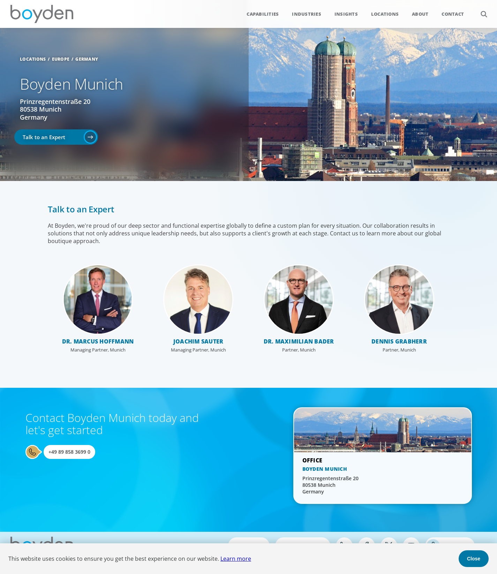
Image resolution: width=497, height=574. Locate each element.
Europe (61, 59)
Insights (346, 14)
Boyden (42, 14)
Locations (385, 14)
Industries (306, 14)
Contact (453, 14)
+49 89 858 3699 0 (69, 451)
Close (473, 558)
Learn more (235, 558)
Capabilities (263, 14)
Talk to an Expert (44, 137)
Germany (86, 59)
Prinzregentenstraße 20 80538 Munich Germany (55, 109)
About (420, 14)
